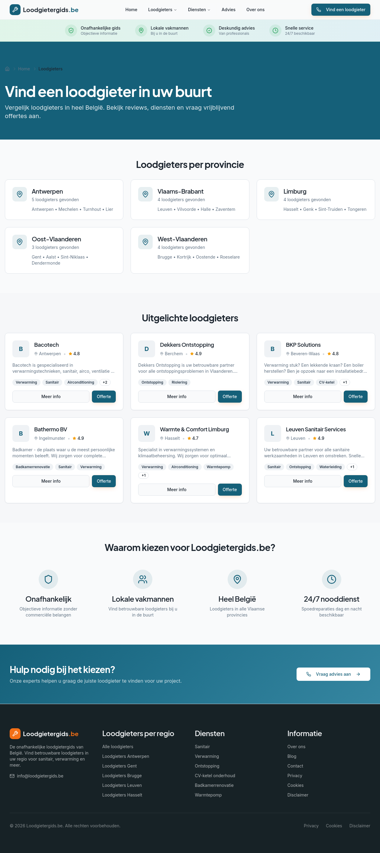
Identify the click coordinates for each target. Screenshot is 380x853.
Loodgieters (162, 9)
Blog (292, 756)
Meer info (51, 396)
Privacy (294, 775)
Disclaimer (297, 794)
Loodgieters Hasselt (122, 794)
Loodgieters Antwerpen (125, 756)
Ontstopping (207, 765)
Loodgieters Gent (119, 765)
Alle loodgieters (117, 746)
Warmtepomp (208, 794)
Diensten (199, 9)
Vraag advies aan (333, 674)
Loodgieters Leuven (122, 785)
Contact (295, 765)
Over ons (255, 9)
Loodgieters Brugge (122, 775)
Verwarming (207, 756)
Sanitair (202, 746)
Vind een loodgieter (340, 9)
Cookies (295, 785)
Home (131, 9)
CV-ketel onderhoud (215, 775)
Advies (228, 9)
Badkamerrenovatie (214, 785)
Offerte (104, 396)
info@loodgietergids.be (36, 775)
